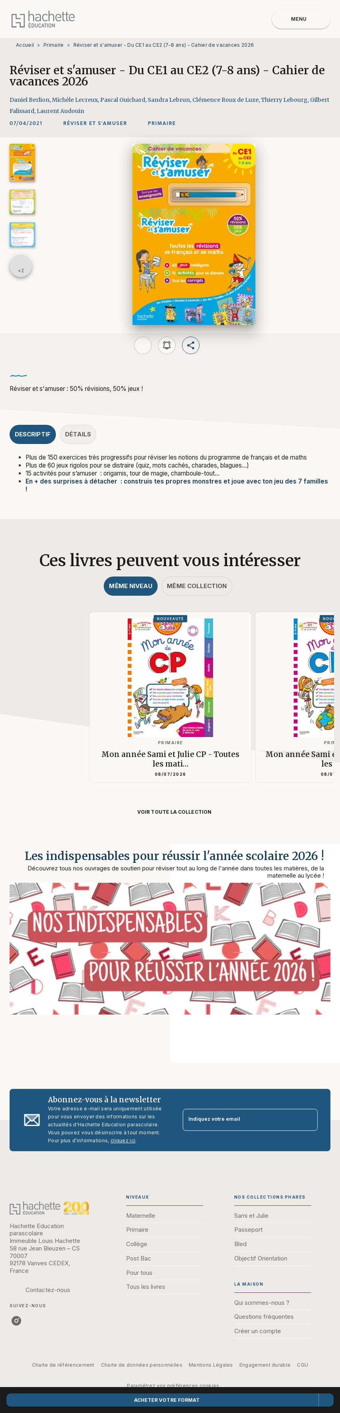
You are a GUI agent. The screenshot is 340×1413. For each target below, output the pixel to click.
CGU (302, 1365)
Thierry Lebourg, (285, 99)
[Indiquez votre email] (240, 1120)
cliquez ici (123, 1140)
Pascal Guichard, (124, 99)
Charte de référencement (63, 1365)
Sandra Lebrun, (170, 99)
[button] (95, 123)
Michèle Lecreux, (76, 99)
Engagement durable (265, 1365)
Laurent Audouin (60, 111)
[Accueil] (43, 19)
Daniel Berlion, (31, 99)
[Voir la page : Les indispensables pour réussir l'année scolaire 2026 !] (170, 944)
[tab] (33, 434)
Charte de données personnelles (141, 1365)
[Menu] (301, 19)
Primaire (53, 45)
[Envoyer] (308, 1120)
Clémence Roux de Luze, (226, 99)
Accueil (25, 45)
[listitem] (16, 1321)
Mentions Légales (211, 1365)
